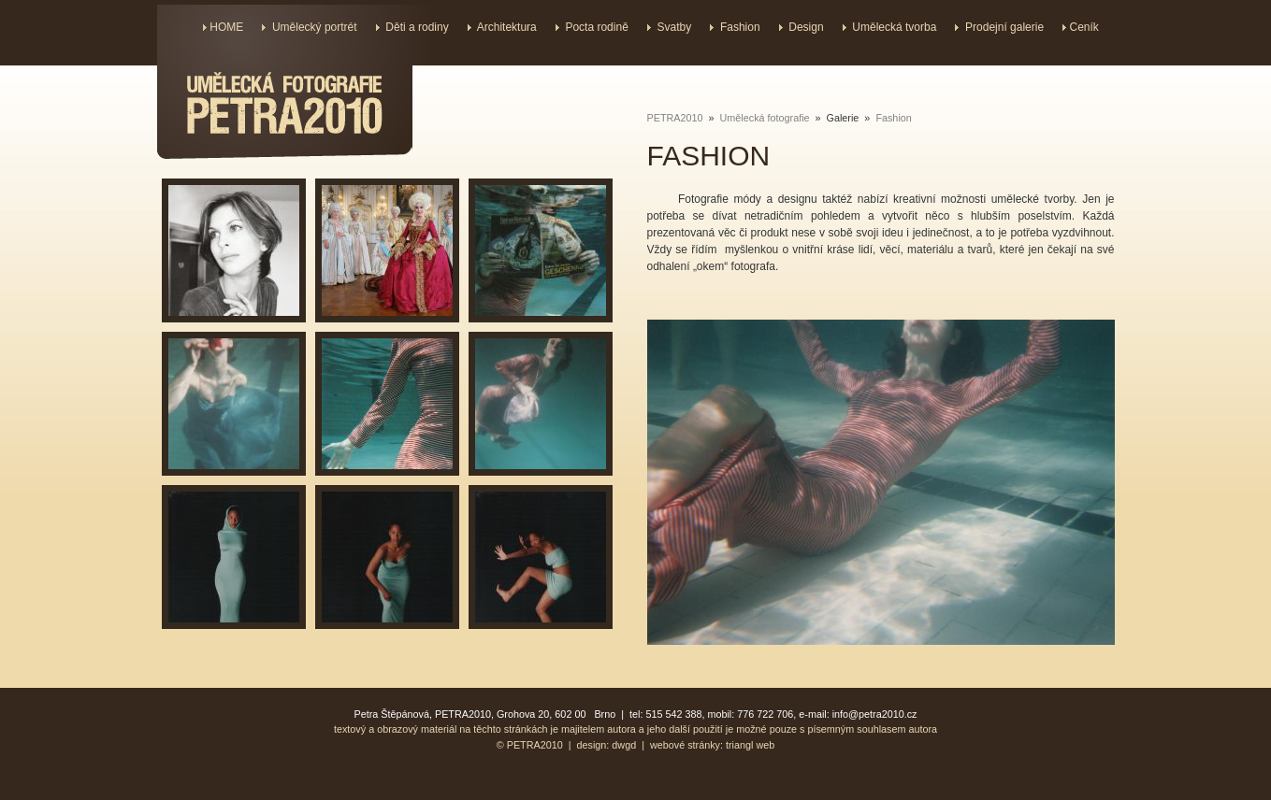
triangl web (750, 744)
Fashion (740, 27)
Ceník (1083, 27)
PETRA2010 (675, 117)
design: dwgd (607, 744)
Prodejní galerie (1004, 27)
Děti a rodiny (416, 27)
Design (805, 27)
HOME (226, 27)
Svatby (674, 27)
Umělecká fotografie (765, 117)
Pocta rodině (596, 27)
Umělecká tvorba (894, 27)
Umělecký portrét (314, 27)
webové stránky (685, 744)
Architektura (507, 27)
